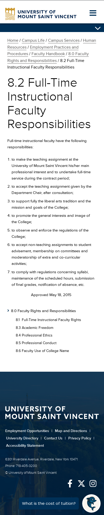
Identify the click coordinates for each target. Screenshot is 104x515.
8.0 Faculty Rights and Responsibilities (43, 310)
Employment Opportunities (28, 431)
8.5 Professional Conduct (36, 343)
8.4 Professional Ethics (34, 335)
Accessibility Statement (25, 445)
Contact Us (55, 438)
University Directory (23, 438)
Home (12, 40)
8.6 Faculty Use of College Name (42, 351)
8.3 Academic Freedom (34, 327)
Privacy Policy (81, 438)
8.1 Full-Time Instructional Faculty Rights (48, 320)
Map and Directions (72, 431)
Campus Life (33, 40)
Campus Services (64, 40)
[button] (93, 13)
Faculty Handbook (48, 53)
